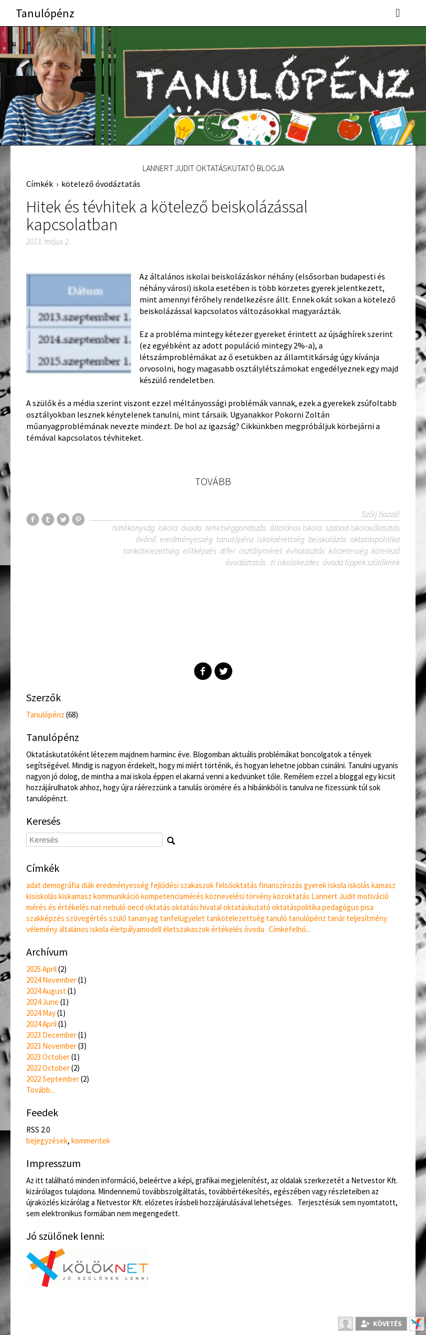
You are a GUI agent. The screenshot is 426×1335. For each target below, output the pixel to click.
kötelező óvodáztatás (100, 183)
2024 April (41, 1024)
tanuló (276, 918)
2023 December (51, 1035)
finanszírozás (280, 885)
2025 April (41, 969)
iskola (168, 527)
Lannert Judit (333, 896)
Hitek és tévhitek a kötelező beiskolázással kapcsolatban (167, 215)
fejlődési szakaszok (182, 885)
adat (33, 885)
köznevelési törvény (238, 896)
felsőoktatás (236, 885)
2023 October (48, 1057)
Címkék (39, 183)
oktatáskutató (246, 907)
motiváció (373, 896)
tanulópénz (235, 539)
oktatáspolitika (375, 539)
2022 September (52, 1079)
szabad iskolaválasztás (362, 527)
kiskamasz (75, 896)
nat (96, 907)
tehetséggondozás (235, 527)
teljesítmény (366, 918)
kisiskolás (41, 896)
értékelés (227, 929)
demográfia (61, 885)
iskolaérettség (280, 539)
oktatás (157, 907)
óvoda (191, 527)
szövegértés (86, 918)
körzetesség (348, 550)
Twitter (223, 671)
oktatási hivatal (197, 907)
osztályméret (260, 550)
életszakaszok (186, 929)
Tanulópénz (45, 13)
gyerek (315, 885)
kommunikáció (116, 896)
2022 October (48, 1068)
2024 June (42, 1002)
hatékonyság (133, 527)
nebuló (114, 907)
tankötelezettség (151, 550)
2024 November (51, 980)
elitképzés (199, 550)
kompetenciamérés (172, 896)
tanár (336, 918)
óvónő (146, 539)
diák (87, 885)
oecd (135, 907)
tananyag (143, 918)
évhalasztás (305, 550)
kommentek (90, 1141)
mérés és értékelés (57, 907)
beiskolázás (327, 539)
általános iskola (296, 527)
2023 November (51, 1046)
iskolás (359, 885)
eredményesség (186, 539)
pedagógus (340, 907)
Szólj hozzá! (381, 514)
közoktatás (291, 896)
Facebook (203, 671)
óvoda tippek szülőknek (361, 562)
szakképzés (45, 918)
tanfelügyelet (182, 918)
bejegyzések (47, 1141)
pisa (367, 907)
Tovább (213, 481)
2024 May (41, 1013)
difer (227, 550)
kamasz (384, 885)
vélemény (42, 929)
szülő (117, 918)
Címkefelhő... (290, 929)
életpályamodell (135, 929)
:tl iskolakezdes (294, 562)
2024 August (46, 991)
